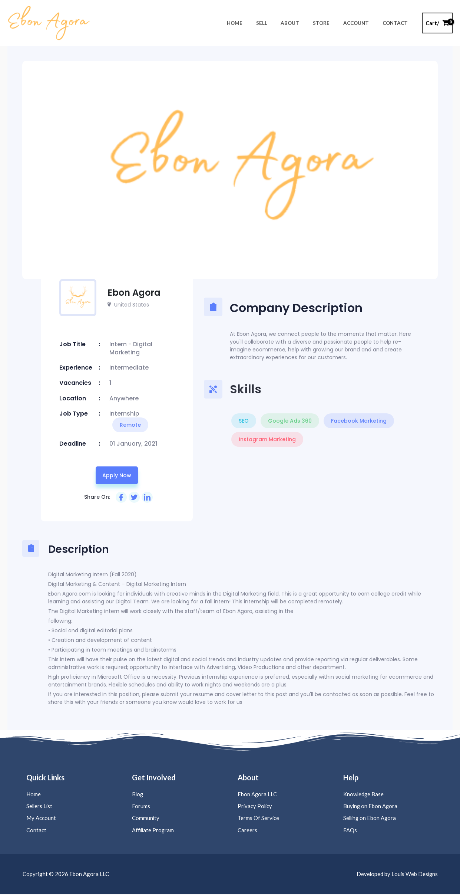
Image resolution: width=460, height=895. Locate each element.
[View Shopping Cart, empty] (437, 23)
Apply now (116, 475)
